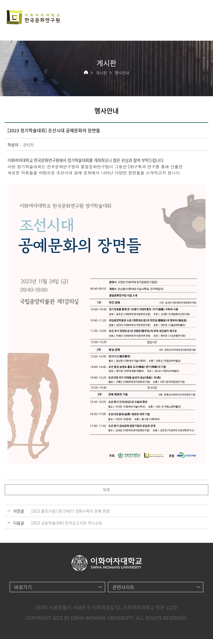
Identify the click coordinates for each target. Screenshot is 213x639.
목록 (106, 489)
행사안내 (122, 72)
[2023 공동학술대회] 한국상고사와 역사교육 (66, 523)
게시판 (101, 72)
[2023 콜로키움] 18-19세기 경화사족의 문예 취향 (70, 511)
